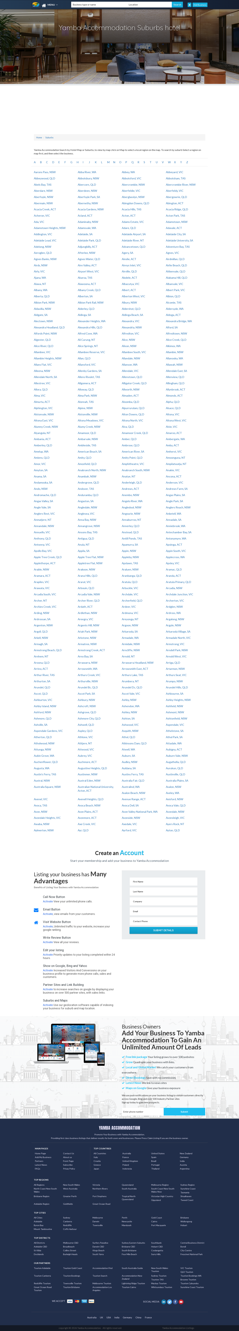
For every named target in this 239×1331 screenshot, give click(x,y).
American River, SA (133, 451)
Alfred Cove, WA (88, 333)
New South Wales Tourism (159, 1269)
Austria (183, 1165)
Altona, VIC (172, 414)
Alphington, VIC (43, 408)
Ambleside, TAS (87, 445)
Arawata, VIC (42, 588)
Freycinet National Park (191, 1254)
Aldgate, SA (41, 315)
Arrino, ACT (41, 668)
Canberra (67, 1221)
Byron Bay (38, 1225)
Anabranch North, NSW (92, 470)
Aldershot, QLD (131, 308)
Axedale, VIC (129, 824)
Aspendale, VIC (175, 724)
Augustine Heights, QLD (92, 768)
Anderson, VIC (174, 482)
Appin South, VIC (176, 550)
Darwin (96, 1221)
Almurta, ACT (42, 401)
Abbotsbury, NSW (88, 178)
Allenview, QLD (175, 377)
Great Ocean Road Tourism (43, 1288)
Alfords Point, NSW (45, 333)
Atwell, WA (128, 749)
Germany (184, 1157)
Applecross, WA (175, 557)
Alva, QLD (128, 426)
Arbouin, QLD (86, 588)
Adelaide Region (41, 1204)
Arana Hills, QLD (87, 575)
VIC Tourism (186, 1268)
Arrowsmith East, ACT (135, 668)
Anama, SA (40, 476)
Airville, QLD (129, 271)
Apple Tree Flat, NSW (90, 557)
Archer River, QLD (89, 600)
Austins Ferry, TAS (133, 774)
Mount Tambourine (43, 1229)
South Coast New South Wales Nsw (162, 1190)
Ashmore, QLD (43, 718)
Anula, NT (84, 544)
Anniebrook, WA (175, 526)
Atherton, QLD (43, 737)
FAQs (37, 1168)
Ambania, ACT (42, 439)
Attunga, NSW (42, 749)
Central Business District (192, 1242)
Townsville (98, 1225)
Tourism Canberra (42, 1275)
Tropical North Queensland (129, 1198)
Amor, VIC (40, 464)
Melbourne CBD (70, 1242)
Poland (125, 1165)
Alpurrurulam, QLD (133, 408)
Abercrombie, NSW (133, 184)
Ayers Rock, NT (175, 824)
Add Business (200, 5)
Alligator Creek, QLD (134, 383)
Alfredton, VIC (130, 333)
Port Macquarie (158, 1225)
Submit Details (163, 930)
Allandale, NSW (131, 358)
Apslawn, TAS (130, 563)
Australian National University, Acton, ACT (96, 788)
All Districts (39, 1242)
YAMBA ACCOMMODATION (119, 1128)
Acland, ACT (85, 215)
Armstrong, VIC (175, 644)
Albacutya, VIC (130, 284)
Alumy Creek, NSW (89, 426)
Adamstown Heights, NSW (50, 228)
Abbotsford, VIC (131, 178)
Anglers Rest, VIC (44, 513)
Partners (39, 1161)
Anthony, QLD (42, 538)
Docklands (39, 1254)
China (138, 1317)
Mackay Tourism (159, 1283)
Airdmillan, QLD (175, 259)
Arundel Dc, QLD (132, 687)
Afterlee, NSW (86, 252)
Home (39, 137)
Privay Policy (69, 1168)
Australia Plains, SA (177, 780)
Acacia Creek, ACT (45, 209)
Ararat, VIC (84, 582)
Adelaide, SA (85, 234)
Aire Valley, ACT (87, 265)
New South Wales (71, 1185)
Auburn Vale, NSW (177, 755)
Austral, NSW (42, 780)
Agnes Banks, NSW (45, 259)
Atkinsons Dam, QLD (134, 743)
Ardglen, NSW (174, 606)
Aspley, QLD (85, 730)
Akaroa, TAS (85, 277)
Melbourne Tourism (102, 1283)
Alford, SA (172, 327)
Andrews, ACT (130, 488)
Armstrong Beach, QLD (48, 650)
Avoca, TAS (40, 805)
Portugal (155, 1165)
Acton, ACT (129, 215)
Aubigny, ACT (174, 749)
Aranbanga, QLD (132, 575)
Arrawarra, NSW (87, 662)
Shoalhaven (185, 1196)
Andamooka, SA (43, 482)
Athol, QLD (128, 737)
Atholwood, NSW (44, 743)
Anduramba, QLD (88, 495)
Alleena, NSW (42, 370)
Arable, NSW (41, 569)
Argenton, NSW (43, 625)
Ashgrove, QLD (87, 712)
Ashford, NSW (42, 712)
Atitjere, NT (85, 743)
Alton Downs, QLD (133, 414)
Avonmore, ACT (87, 817)
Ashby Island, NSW (45, 706)
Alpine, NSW (85, 408)
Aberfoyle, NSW (43, 197)
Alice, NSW (128, 339)
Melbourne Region (160, 1185)
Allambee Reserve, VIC (91, 352)
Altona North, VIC (132, 420)
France (125, 1157)
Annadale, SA (173, 519)
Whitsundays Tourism (161, 1287)
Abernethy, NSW (88, 203)
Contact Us (68, 1153)
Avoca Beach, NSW (89, 805)
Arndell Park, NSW (177, 650)
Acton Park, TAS (175, 215)
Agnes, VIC (172, 252)
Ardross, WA (173, 613)
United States (158, 1153)
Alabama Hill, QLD (176, 277)
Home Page (40, 1153)
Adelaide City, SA (176, 234)
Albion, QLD (173, 296)
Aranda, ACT (173, 575)
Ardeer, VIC (129, 606)
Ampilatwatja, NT (176, 464)
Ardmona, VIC (130, 613)
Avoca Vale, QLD (176, 805)
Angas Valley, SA (43, 501)
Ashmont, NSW (175, 712)
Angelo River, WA (132, 501)
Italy (96, 1157)
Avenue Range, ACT (134, 799)
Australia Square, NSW (47, 786)
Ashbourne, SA (174, 693)
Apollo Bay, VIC (43, 550)
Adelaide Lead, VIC (45, 240)
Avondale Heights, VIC (47, 817)
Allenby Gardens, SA (90, 370)
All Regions (39, 1185)
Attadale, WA (174, 743)
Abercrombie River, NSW (181, 184)
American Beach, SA (90, 451)
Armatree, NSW (87, 644)
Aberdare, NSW (43, 190)
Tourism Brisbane (71, 1287)
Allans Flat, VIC (43, 364)
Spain (153, 1157)
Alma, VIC (39, 395)
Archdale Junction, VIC (179, 594)
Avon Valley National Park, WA (140, 811)
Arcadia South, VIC (45, 594)
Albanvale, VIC (174, 284)
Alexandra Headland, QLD (49, 327)
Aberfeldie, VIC (131, 190)
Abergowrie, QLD (176, 197)
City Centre (186, 1250)
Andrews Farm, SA (177, 488)
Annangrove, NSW (89, 526)
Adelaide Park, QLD (89, 240)
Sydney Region (187, 1185)
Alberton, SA (85, 296)
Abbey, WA (128, 172)
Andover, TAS (86, 488)
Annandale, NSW (44, 526)
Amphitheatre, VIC (133, 464)
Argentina (184, 1168)
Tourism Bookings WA (191, 1275)
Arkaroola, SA (130, 631)
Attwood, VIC (86, 749)
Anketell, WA (173, 513)
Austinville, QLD (175, 774)
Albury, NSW (129, 302)
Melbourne (98, 1217)
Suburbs (49, 137)
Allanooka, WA (174, 358)
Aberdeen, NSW (87, 190)
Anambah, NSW (87, 476)
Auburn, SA (128, 755)
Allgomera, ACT (87, 383)
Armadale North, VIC (178, 637)
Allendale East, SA (176, 370)
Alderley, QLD (86, 308)
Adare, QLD (129, 228)
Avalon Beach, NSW (133, 793)
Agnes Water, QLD (89, 259)
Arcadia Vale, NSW (89, 594)
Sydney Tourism (158, 1275)
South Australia (129, 1188)
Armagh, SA (41, 644)
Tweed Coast (186, 1200)
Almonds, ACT (174, 395)
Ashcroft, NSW (87, 706)
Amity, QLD (84, 457)
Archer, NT (40, 600)
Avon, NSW (40, 811)
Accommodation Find (102, 1268)
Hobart (183, 1225)
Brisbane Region (41, 1196)
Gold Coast (156, 1217)
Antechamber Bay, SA (178, 532)
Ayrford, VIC (129, 830)
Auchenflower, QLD (46, 762)
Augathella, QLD (176, 762)
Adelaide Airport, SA (134, 234)
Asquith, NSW (130, 730)
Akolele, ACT (129, 277)
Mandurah (126, 1225)
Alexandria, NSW (132, 327)
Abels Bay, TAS (42, 184)
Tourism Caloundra (189, 1283)
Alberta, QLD (42, 296)
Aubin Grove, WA (44, 755)
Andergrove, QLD (88, 482)
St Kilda (37, 1250)
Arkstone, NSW (87, 637)
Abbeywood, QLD (44, 178)
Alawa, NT (40, 284)
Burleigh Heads (70, 1254)
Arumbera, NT (130, 681)
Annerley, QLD (130, 526)
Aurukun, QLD (174, 768)
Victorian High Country (162, 1196)
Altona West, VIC (176, 420)
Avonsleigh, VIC (175, 817)
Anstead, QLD (130, 532)
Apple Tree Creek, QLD (48, 557)
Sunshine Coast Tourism (192, 1287)
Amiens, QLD (42, 457)
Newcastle (127, 1221)
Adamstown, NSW (176, 221)
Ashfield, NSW (174, 706)
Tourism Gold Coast (72, 1268)
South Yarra (98, 1254)
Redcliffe (67, 1225)
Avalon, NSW (173, 786)
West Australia (70, 1188)
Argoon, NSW (130, 625)
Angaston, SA (86, 501)
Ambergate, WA (175, 439)
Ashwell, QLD (86, 724)
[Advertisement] (119, 106)
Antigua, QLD (86, 538)
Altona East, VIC (43, 420)
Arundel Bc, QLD (88, 687)
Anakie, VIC (173, 470)
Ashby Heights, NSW (178, 699)
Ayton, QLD (173, 830)
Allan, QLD (84, 358)
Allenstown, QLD (132, 377)
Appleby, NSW (130, 557)
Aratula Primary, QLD (178, 582)
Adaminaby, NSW (88, 221)
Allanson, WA (129, 364)
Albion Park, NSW (44, 302)
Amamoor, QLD (87, 433)
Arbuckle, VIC (130, 588)
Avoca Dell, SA (130, 805)
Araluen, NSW (130, 569)
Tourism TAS (157, 1279)
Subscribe (68, 1165)
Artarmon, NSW (175, 668)
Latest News (41, 1165)
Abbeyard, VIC (174, 172)
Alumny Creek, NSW (46, 426)
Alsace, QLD (173, 408)
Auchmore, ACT (87, 762)
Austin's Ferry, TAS (45, 774)
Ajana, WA (40, 277)
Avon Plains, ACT (88, 811)
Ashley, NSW (129, 712)
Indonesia (127, 1168)
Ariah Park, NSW (87, 631)
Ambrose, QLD (130, 445)
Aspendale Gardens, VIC (48, 730)
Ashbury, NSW (86, 699)
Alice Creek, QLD (176, 339)
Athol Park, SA (174, 737)
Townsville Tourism (72, 1283)
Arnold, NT (128, 656)
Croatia (97, 1161)
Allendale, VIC (130, 370)
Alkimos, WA (173, 346)
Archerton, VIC (175, 600)
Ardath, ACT (85, 606)
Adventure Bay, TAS (178, 246)
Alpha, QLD (173, 401)
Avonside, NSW (131, 817)
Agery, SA (127, 252)
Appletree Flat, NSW (90, 563)
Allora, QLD (41, 389)
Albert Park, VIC (175, 290)
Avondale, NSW (175, 811)
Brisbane (184, 1217)
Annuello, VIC (42, 532)
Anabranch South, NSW (136, 470)
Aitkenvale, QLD (175, 271)
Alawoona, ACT (87, 284)
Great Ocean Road (101, 1204)
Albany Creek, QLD (89, 290)
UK (101, 1317)
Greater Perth (70, 1196)
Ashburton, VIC (43, 699)
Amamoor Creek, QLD (135, 433)
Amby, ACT (172, 445)
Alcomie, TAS (173, 302)
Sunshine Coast (188, 1188)
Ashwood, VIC (130, 724)
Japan (96, 1168)
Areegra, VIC (85, 619)
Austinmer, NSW (87, 774)
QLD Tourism (186, 1272)
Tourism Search (100, 1275)
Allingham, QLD (175, 383)
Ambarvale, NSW (88, 439)
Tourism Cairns (129, 1287)
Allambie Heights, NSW (47, 358)
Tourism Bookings (71, 1275)
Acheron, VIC (42, 215)
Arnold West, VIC (176, 656)
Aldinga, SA (84, 315)
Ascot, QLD (41, 693)
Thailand (155, 1168)
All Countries (100, 1153)
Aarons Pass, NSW (45, 172)
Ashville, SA (40, 724)
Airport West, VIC (88, 271)
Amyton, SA (41, 470)
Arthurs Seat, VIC (176, 675)
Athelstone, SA (175, 730)
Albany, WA (40, 290)
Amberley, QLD (43, 445)
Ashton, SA (128, 718)
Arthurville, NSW (88, 681)
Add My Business (43, 1157)
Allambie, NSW (174, 352)
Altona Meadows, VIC (91, 420)
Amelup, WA (41, 451)
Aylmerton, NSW (44, 830)
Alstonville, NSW (88, 414)
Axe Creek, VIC (87, 824)
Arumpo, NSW (174, 681)
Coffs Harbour (70, 1229)
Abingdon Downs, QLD (135, 203)
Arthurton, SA (42, 681)
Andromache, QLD (45, 495)
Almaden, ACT (130, 395)
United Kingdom (130, 1161)
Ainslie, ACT (129, 259)
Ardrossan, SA (42, 619)
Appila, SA (83, 550)
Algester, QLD (42, 339)
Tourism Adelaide (42, 1268)
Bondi (183, 1246)
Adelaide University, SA (179, 240)
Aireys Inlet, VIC (131, 265)
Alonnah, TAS (86, 401)
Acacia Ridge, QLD (177, 209)
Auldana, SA (129, 768)
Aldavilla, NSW (42, 308)
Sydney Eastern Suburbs (133, 1242)
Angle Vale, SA (42, 507)
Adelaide (38, 1221)
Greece (97, 1165)
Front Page (68, 1161)
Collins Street (69, 1250)
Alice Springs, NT (88, 346)
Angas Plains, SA (175, 495)
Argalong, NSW (175, 619)
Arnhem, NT (41, 656)
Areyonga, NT (130, 619)
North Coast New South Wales (45, 1190)
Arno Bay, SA (85, 656)
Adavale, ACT (174, 228)
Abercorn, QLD (87, 184)
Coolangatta (157, 1250)
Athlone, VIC (85, 737)
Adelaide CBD (40, 1246)
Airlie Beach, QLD (176, 265)
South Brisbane (129, 1250)
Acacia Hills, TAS (131, 209)
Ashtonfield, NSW (176, 718)
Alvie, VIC (171, 426)
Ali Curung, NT (86, 339)
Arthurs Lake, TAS (132, 675)
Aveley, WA (172, 793)
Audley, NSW (129, 762)
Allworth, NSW (130, 389)
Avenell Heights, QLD (90, 799)
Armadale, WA (130, 637)
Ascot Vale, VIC (131, 693)
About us (67, 1157)
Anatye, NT (129, 476)
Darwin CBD (98, 1246)
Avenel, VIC (41, 799)
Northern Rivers (100, 1188)
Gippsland (156, 1200)
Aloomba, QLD (130, 401)
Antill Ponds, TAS (132, 538)
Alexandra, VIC (130, 321)
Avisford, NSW (174, 799)
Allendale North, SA (45, 377)
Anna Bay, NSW (87, 519)
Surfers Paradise (100, 1242)
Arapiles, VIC (41, 582)
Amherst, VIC (174, 451)
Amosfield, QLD (87, 464)
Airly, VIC (39, 271)
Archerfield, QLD (132, 600)
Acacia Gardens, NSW (91, 209)
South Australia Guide (132, 1268)
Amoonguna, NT (175, 457)
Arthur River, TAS (44, 675)
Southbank (156, 1242)
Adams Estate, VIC (133, 221)
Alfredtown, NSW (176, 333)
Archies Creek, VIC (45, 606)
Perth (124, 1217)
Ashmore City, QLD (89, 718)
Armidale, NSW (131, 644)
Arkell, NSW (41, 637)
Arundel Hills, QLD (177, 687)
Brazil (153, 1161)
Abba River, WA (87, 172)
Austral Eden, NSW (89, 780)
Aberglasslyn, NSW (133, 197)
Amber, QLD (129, 439)
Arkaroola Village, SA (178, 631)
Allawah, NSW (174, 364)
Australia (126, 1153)
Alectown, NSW (43, 321)
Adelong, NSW (42, 246)
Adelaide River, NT (133, 240)
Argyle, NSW (173, 625)
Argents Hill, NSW (88, 625)
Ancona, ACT (174, 476)
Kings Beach (98, 1250)
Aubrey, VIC (85, 755)
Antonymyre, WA (176, 538)
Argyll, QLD (41, 631)
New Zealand (186, 1153)
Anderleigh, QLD (132, 482)
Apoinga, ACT (174, 544)
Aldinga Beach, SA (132, 315)
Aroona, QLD (42, 662)
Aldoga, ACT (173, 315)
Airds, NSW (40, 265)
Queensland (128, 1185)
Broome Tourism (188, 1279)
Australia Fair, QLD (133, 780)
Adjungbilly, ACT (87, 246)
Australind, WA (131, 786)
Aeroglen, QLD (43, 252)
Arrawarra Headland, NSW (137, 662)
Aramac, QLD (174, 569)
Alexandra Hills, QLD (90, 327)
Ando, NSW (41, 488)
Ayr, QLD (83, 830)
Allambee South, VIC (134, 352)
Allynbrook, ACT (175, 389)
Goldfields (68, 1204)
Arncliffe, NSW (131, 650)
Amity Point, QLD (132, 457)
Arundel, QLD (42, 687)
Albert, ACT (129, 290)
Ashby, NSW (129, 699)
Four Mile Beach (129, 1254)
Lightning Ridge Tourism (133, 1283)
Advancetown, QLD (133, 246)
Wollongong (186, 1221)
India (182, 1161)
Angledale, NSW (87, 507)
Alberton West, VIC (133, 296)
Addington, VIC (43, 234)
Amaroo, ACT (174, 433)
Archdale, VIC (130, 594)
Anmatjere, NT (43, 519)
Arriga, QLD (173, 662)
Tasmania (184, 1192)
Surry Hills (156, 1254)
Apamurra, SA (130, 544)
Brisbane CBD (128, 1246)
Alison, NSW (129, 346)
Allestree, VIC (42, 383)
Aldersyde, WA (175, 308)
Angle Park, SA (174, 501)
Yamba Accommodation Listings (178, 1328)
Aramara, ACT (42, 575)
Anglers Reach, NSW (178, 507)
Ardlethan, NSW (87, 613)
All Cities (38, 1217)
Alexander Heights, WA (91, 321)
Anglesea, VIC (86, 513)
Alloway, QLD (86, 389)
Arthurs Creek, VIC (89, 675)
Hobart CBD (157, 1246)
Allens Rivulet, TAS (89, 377)
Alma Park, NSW (87, 395)
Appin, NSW (129, 550)
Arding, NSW (41, 613)
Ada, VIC (39, 221)
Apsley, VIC (172, 563)
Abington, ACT (175, 203)
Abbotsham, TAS (175, 178)
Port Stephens (100, 1196)
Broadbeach (69, 1246)
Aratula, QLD (129, 582)
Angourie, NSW (131, 513)
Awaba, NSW (41, 824)
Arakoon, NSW (86, 569)
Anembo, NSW (130, 495)
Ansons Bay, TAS (87, 532)
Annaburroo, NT (131, 519)
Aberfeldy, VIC (174, 190)
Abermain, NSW (43, 203)
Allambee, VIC (42, 352)
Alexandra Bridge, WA (179, 321)
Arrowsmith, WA (87, 668)
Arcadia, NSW (174, 588)
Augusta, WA (41, 768)
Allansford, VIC (87, 364)
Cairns (154, 1221)
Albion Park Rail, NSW (90, 302)
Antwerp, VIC (42, 544)
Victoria (96, 1185)
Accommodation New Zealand (132, 1277)
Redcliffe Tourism (42, 1283)
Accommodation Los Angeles (102, 1288)
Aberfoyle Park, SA (89, 197)
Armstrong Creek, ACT (91, 650)
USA (109, 1317)
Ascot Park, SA (86, 693)
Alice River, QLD (43, 346)
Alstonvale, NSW (44, 414)
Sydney (66, 1217)
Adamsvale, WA (87, 228)
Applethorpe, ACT (45, 563)
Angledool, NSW (131, 507)
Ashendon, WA (130, 706)
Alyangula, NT (42, 433)
